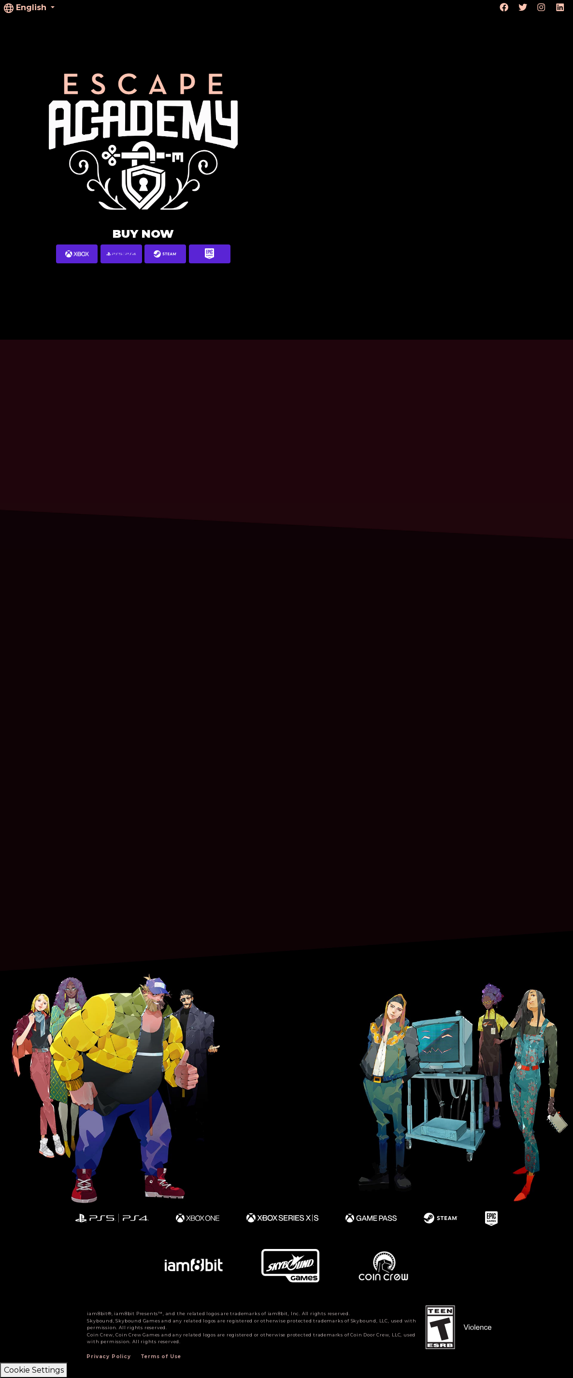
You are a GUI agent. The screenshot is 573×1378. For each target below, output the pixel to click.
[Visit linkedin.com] (560, 7)
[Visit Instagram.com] (541, 7)
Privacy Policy (108, 1356)
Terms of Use (161, 1356)
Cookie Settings (34, 1370)
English (26, 8)
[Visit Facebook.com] (504, 7)
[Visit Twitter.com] (523, 7)
